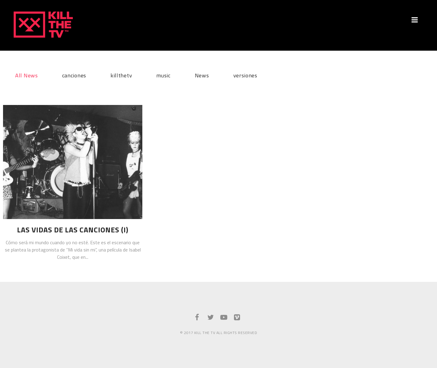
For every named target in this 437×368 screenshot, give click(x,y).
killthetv (121, 74)
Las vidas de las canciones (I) (72, 230)
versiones (245, 74)
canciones (74, 74)
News (202, 74)
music (163, 74)
